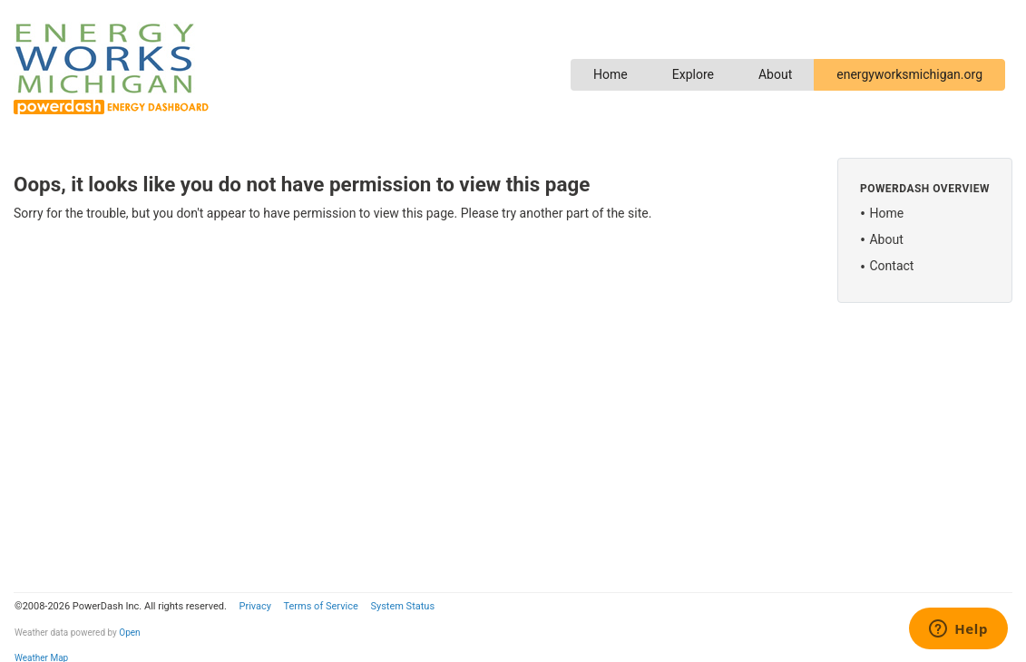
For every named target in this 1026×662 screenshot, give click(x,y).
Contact (891, 265)
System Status (402, 606)
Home (610, 74)
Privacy (255, 606)
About (775, 74)
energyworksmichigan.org (909, 74)
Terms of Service (320, 606)
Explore (693, 74)
